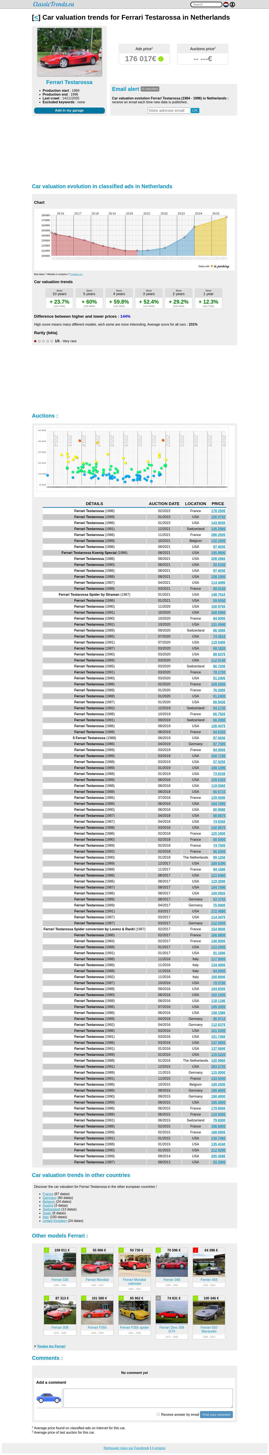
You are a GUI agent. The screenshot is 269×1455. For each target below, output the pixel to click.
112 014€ (218, 660)
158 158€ (218, 1013)
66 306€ (219, 630)
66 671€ (219, 792)
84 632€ (219, 732)
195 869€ (218, 553)
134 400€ (218, 965)
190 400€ (218, 1090)
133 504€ (218, 1078)
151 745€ (218, 1036)
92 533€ (219, 565)
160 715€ (218, 756)
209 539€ (218, 863)
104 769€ (218, 803)
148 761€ (218, 594)
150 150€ (218, 995)
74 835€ (219, 821)
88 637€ (219, 654)
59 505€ (219, 600)
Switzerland (51, 1209)
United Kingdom (55, 1221)
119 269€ (218, 881)
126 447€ (218, 726)
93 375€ (219, 899)
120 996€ (218, 1060)
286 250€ (218, 535)
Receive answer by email (178, 1414)
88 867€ (219, 815)
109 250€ (218, 684)
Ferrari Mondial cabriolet (134, 1281)
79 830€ (219, 1120)
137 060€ (218, 1042)
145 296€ (218, 529)
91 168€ (219, 953)
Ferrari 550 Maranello (209, 1329)
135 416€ (218, 1144)
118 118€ (218, 1001)
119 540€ (218, 642)
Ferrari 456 (209, 1280)
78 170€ (219, 672)
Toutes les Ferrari (51, 1346)
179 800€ (218, 1108)
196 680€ (218, 1126)
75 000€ (219, 905)
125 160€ (218, 833)
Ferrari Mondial (97, 1280)
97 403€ (219, 547)
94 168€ (219, 869)
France (48, 1194)
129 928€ (218, 798)
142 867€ (218, 827)
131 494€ (218, 624)
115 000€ (218, 1072)
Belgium (49, 1201)
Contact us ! (76, 274)
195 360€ (218, 1102)
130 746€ (218, 1138)
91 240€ (219, 678)
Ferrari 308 (59, 1327)
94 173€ (219, 708)
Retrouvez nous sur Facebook (126, 1448)
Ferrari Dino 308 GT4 (171, 1329)
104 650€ (218, 989)
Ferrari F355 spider (134, 1327)
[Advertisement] (134, 149)
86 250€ (219, 851)
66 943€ (219, 702)
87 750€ (219, 744)
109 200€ (218, 1007)
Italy (46, 1217)
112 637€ (218, 1025)
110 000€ (218, 1114)
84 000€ (219, 618)
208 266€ (218, 559)
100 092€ (218, 893)
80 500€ (219, 839)
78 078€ (219, 983)
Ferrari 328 (59, 1280)
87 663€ (219, 738)
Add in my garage (69, 110)
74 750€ (219, 845)
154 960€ (218, 929)
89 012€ (219, 588)
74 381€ (219, 636)
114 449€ (218, 582)
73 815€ (219, 774)
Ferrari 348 (171, 1280)
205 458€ (218, 1156)
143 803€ (218, 523)
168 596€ (218, 612)
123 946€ (218, 875)
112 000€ (218, 923)
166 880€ (218, 935)
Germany (50, 1198)
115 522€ (218, 1054)
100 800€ (218, 977)
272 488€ (218, 911)
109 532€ (218, 780)
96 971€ (219, 1019)
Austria (48, 1205)
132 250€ (218, 541)
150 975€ (218, 517)
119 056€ (218, 786)
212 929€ (218, 1150)
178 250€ (218, 511)
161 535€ (218, 1031)
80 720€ (219, 666)
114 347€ (218, 917)
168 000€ (218, 1132)
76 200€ (219, 690)
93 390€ (219, 1162)
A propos (158, 1448)
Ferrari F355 (97, 1327)
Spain (47, 1213)
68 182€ (219, 648)
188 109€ (218, 768)
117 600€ (218, 959)
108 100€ (218, 576)
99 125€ (219, 857)
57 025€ (219, 762)
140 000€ (218, 941)
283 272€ (218, 1066)
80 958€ (219, 809)
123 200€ (218, 947)
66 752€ (219, 714)
